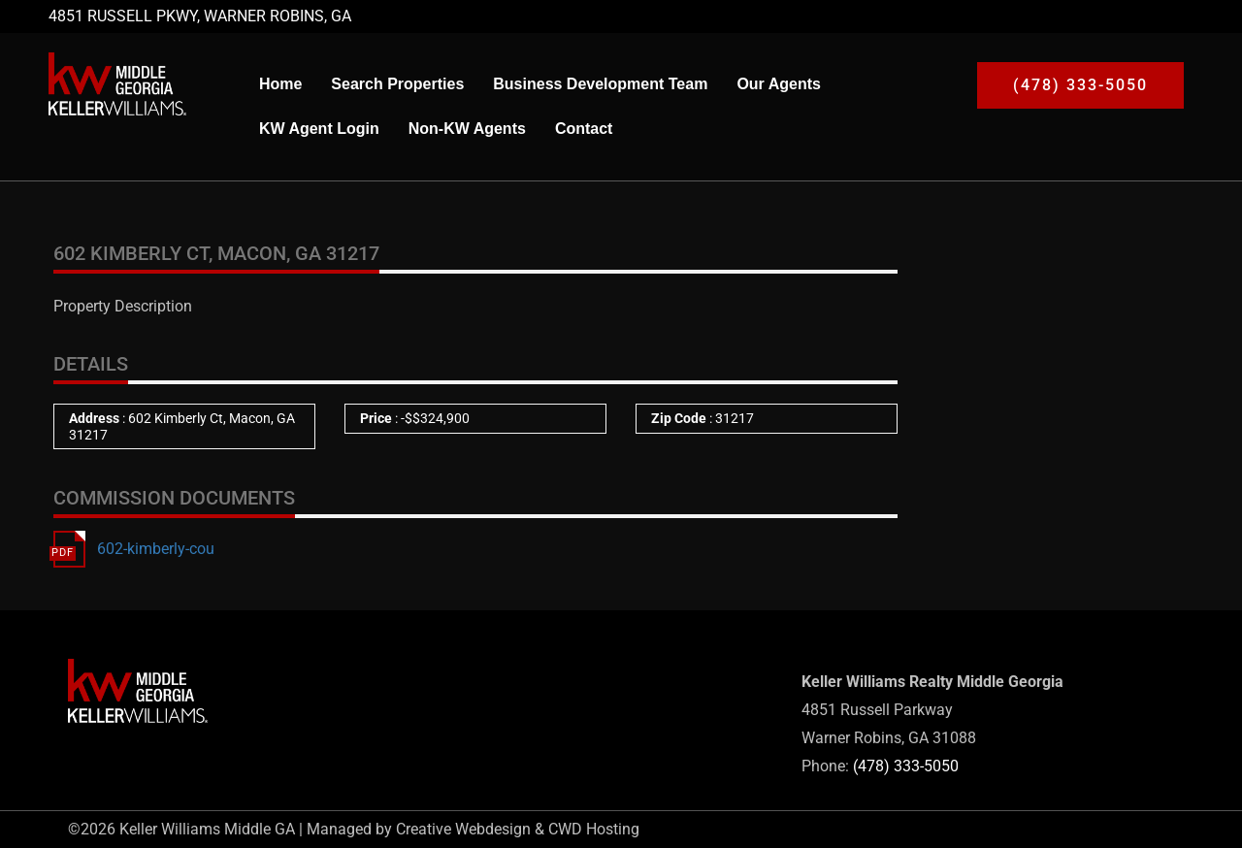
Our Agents (778, 84)
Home (280, 84)
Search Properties (397, 84)
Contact (584, 128)
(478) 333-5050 (906, 766)
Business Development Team (600, 84)
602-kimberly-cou (155, 548)
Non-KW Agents (467, 128)
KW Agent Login (319, 128)
